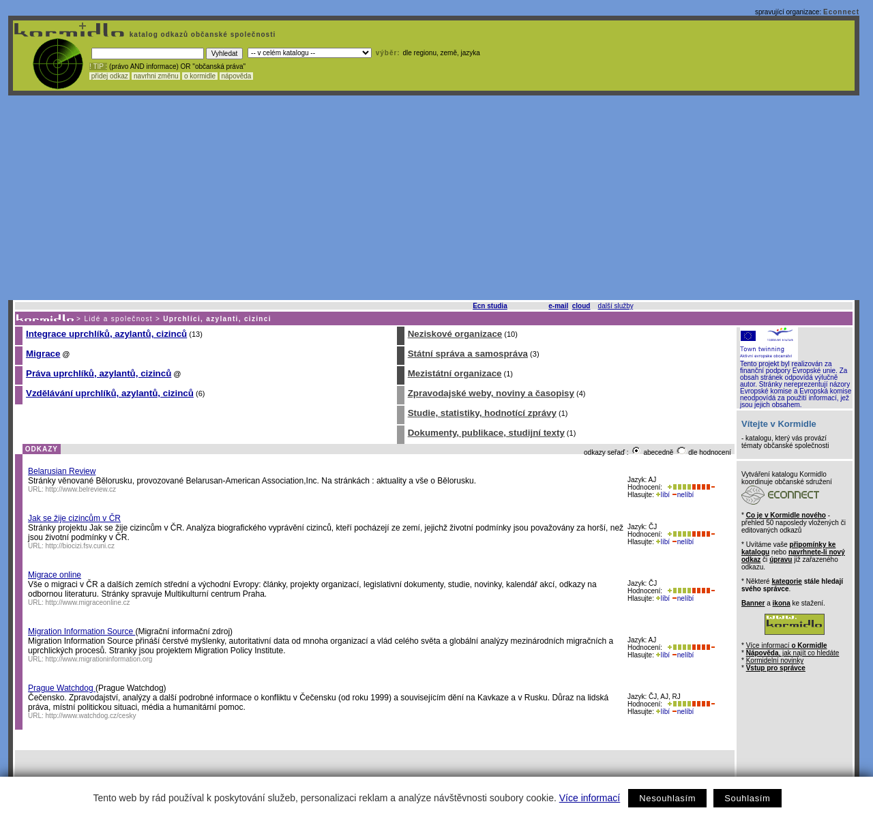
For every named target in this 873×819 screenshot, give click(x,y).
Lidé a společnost (118, 319)
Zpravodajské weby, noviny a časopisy (491, 393)
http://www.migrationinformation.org (99, 659)
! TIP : (98, 66)
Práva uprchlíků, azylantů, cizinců (98, 373)
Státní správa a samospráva (468, 353)
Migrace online (54, 575)
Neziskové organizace (455, 334)
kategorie (786, 581)
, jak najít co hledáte (793, 653)
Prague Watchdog (61, 688)
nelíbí (683, 494)
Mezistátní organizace (455, 373)
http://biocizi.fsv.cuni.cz (80, 546)
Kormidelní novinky (774, 660)
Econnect (841, 12)
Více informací (589, 797)
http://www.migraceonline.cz (88, 602)
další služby (616, 306)
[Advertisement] (434, 197)
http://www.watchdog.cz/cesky (91, 715)
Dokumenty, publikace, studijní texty (486, 433)
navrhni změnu (156, 76)
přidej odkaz (109, 76)
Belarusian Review (61, 471)
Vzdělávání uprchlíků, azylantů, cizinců (110, 393)
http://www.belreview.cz (81, 489)
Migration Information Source (81, 631)
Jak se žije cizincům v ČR (74, 518)
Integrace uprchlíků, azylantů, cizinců (106, 334)
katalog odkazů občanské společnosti (201, 34)
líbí (663, 494)
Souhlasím (747, 798)
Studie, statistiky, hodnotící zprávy (482, 413)
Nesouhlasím (667, 798)
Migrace (43, 353)
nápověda (237, 76)
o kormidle (200, 76)
